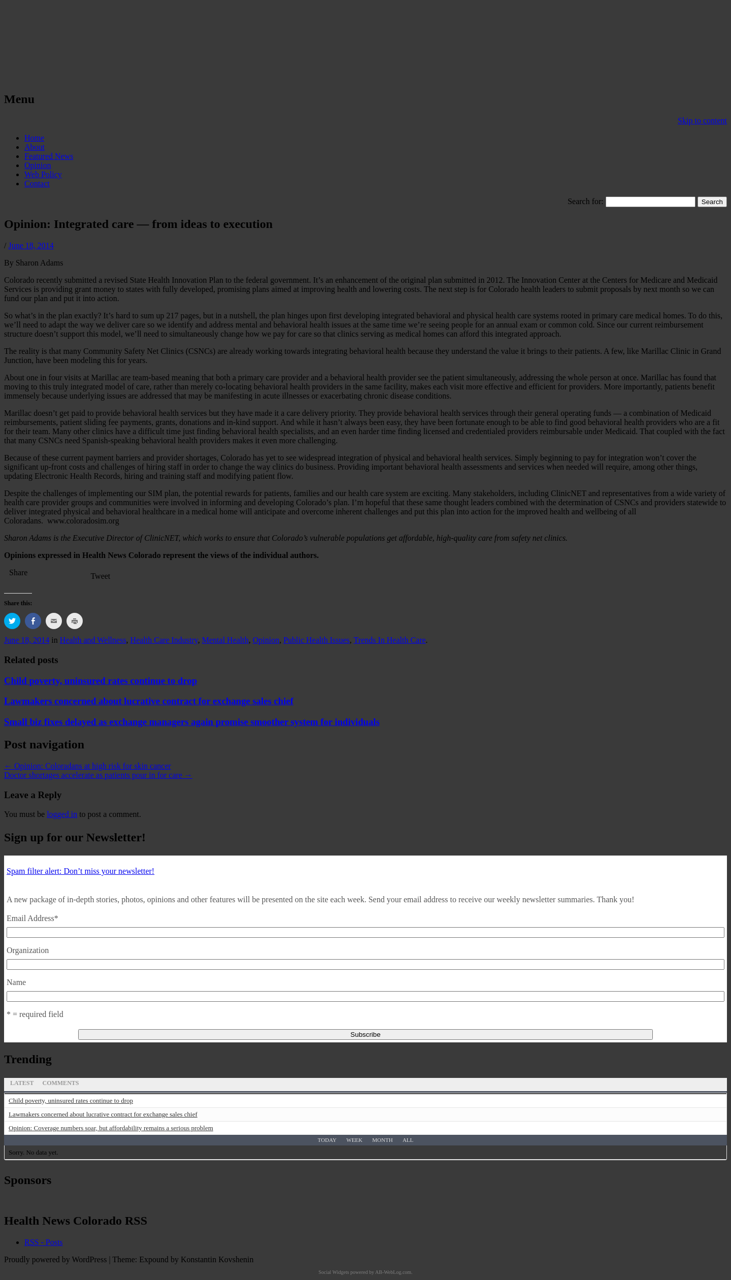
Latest (22, 1083)
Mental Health (225, 640)
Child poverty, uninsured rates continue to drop (100, 680)
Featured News (48, 156)
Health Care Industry (164, 640)
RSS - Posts (43, 1242)
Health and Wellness (93, 640)
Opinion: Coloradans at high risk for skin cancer (87, 766)
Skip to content (702, 120)
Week (354, 1140)
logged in (62, 814)
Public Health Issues (316, 640)
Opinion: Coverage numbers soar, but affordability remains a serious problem (111, 1128)
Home (34, 138)
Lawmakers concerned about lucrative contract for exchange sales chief (148, 701)
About (34, 147)
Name (16, 982)
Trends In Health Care (390, 640)
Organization (28, 950)
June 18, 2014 (30, 245)
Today (327, 1140)
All (408, 1140)
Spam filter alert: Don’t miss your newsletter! (80, 871)
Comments (60, 1083)
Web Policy (43, 174)
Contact (37, 183)
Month (382, 1140)
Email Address (32, 918)
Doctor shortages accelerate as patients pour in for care (98, 775)
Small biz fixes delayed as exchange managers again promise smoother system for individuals (192, 721)
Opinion (37, 165)
